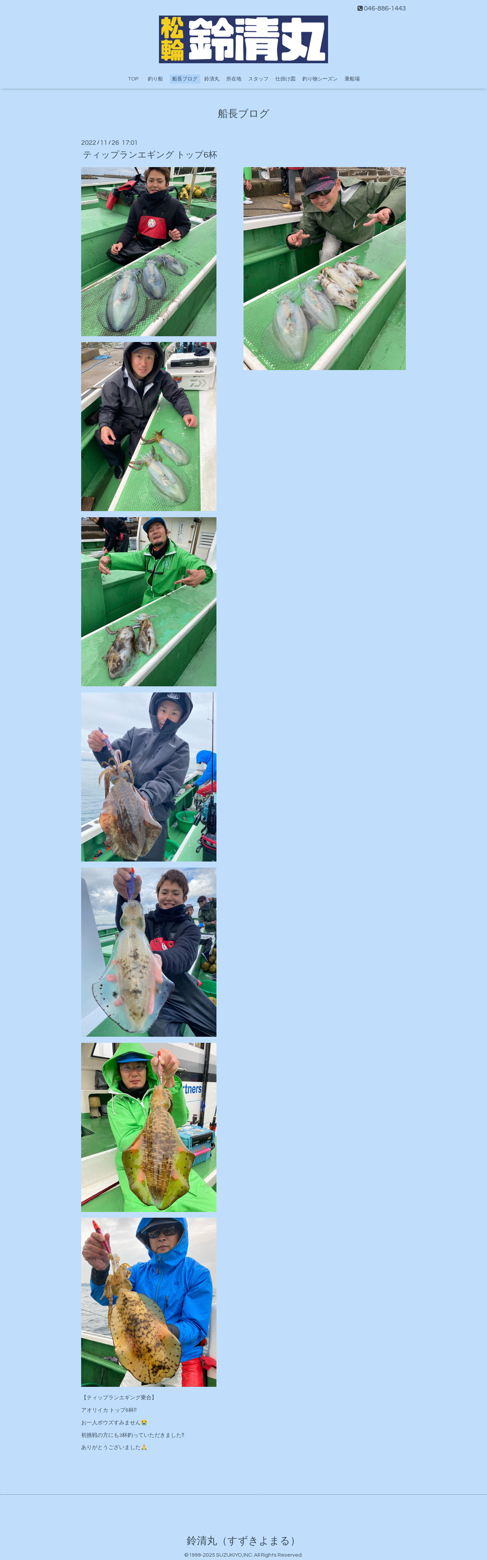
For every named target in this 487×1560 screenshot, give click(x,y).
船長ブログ (185, 79)
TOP (133, 79)
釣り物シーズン (320, 79)
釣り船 (158, 79)
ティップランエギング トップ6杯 (150, 154)
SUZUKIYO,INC (234, 1555)
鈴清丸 (211, 79)
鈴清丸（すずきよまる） (243, 1541)
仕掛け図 (285, 79)
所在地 (233, 79)
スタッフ (258, 79)
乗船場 (352, 79)
